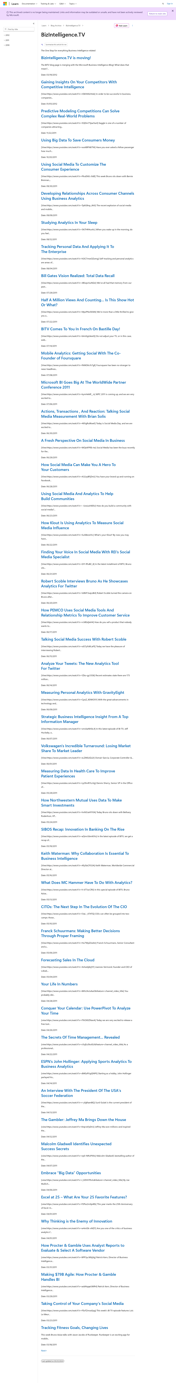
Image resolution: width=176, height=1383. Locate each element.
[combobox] (18, 29)
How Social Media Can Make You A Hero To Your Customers (78, 467)
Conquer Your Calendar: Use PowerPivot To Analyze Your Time (85, 1010)
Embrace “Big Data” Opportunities (71, 1172)
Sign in (170, 3)
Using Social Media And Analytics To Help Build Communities (77, 496)
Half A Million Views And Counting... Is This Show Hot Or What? (87, 302)
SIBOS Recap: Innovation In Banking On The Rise (82, 829)
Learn (44, 25)
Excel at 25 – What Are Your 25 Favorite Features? (84, 1196)
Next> (44, 1350)
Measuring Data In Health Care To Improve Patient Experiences (78, 773)
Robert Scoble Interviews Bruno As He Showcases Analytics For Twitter (84, 583)
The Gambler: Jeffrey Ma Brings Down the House (83, 1119)
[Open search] (163, 3)
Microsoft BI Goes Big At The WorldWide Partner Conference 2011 (83, 385)
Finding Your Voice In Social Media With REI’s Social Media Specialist (85, 554)
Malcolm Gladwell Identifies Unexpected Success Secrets (76, 1146)
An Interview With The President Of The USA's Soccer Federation (81, 1093)
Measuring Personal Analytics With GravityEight (82, 692)
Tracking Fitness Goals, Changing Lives (74, 1327)
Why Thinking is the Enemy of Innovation (76, 1220)
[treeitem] (18, 35)
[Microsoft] (5, 3)
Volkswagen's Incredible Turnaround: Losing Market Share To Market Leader (86, 748)
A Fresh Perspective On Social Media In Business (83, 440)
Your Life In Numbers (59, 983)
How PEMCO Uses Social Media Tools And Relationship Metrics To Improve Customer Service (85, 612)
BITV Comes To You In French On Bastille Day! (80, 328)
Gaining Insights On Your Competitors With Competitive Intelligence (79, 84)
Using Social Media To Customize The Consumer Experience (73, 167)
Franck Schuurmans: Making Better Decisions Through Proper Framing (80, 933)
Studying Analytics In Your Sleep (69, 222)
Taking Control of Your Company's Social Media (82, 1303)
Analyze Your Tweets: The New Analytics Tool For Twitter (80, 666)
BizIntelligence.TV (73, 25)
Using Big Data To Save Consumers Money (78, 139)
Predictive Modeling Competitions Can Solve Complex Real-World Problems (80, 113)
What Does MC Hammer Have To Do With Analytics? (86, 882)
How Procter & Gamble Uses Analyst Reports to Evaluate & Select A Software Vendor (82, 1248)
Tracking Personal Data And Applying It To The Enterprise (77, 249)
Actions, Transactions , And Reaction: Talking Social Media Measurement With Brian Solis (85, 414)
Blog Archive (56, 25)
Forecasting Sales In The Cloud (67, 959)
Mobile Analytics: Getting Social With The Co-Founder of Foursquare (81, 355)
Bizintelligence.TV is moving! (66, 57)
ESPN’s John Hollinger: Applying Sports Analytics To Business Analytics (86, 1064)
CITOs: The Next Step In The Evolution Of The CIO (84, 906)
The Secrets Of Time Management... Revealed (80, 1037)
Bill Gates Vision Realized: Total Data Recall (78, 275)
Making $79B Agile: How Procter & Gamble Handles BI (78, 1277)
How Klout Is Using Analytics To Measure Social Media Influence (82, 525)
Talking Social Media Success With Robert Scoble (83, 639)
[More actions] (132, 25)
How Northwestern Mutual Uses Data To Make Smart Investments (81, 802)
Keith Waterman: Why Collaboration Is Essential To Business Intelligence (85, 856)
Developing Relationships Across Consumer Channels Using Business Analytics (87, 196)
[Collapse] (34, 23)
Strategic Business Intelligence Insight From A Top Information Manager (84, 719)
